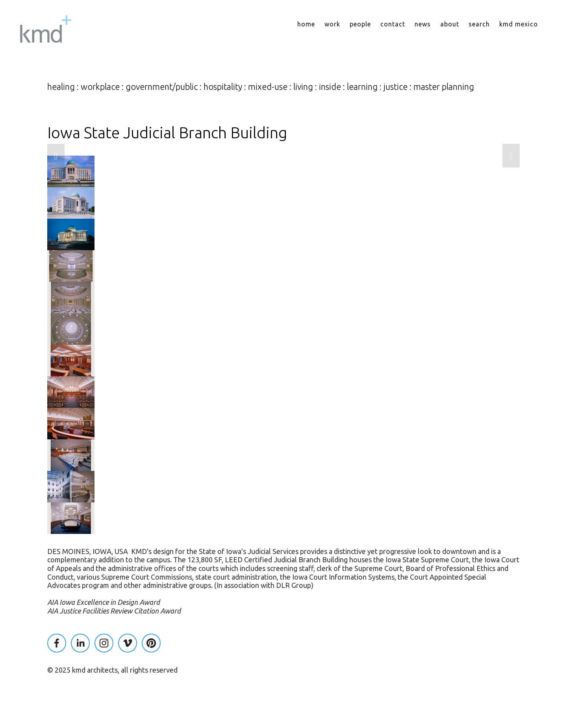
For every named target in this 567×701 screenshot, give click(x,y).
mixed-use (267, 86)
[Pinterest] (151, 643)
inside (330, 86)
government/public (162, 86)
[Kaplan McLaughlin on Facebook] (56, 643)
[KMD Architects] (103, 643)
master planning (443, 86)
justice (396, 86)
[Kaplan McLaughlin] (80, 643)
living (303, 86)
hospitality (223, 86)
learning (362, 86)
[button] (56, 155)
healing (61, 86)
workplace (100, 86)
